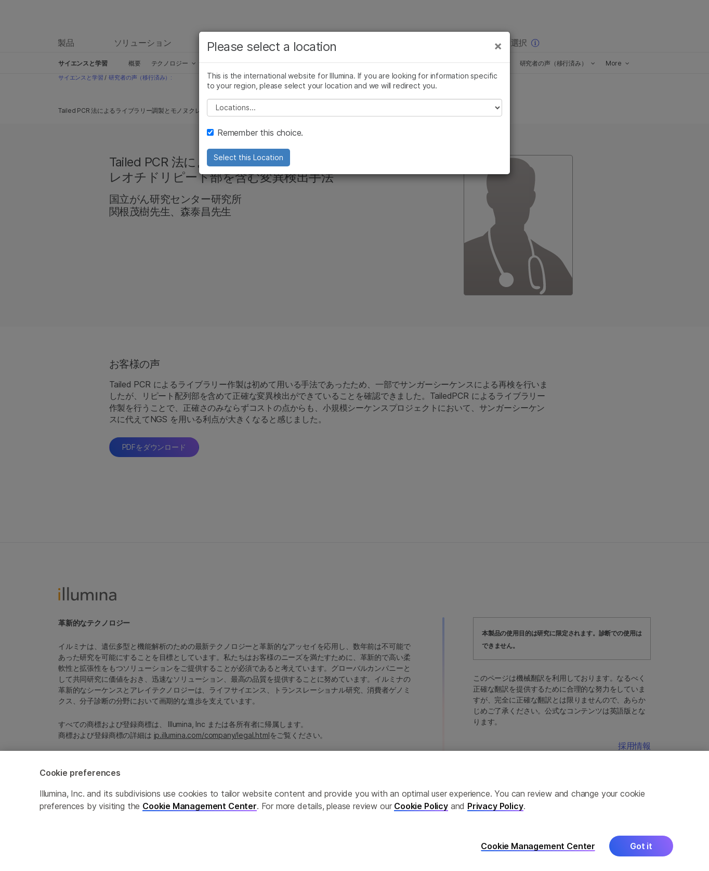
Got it (641, 856)
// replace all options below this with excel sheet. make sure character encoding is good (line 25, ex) (354, 107)
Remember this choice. (255, 132)
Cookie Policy (421, 816)
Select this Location (248, 157)
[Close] (498, 46)
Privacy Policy (495, 816)
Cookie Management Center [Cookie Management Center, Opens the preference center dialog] (538, 856)
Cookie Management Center (199, 816)
